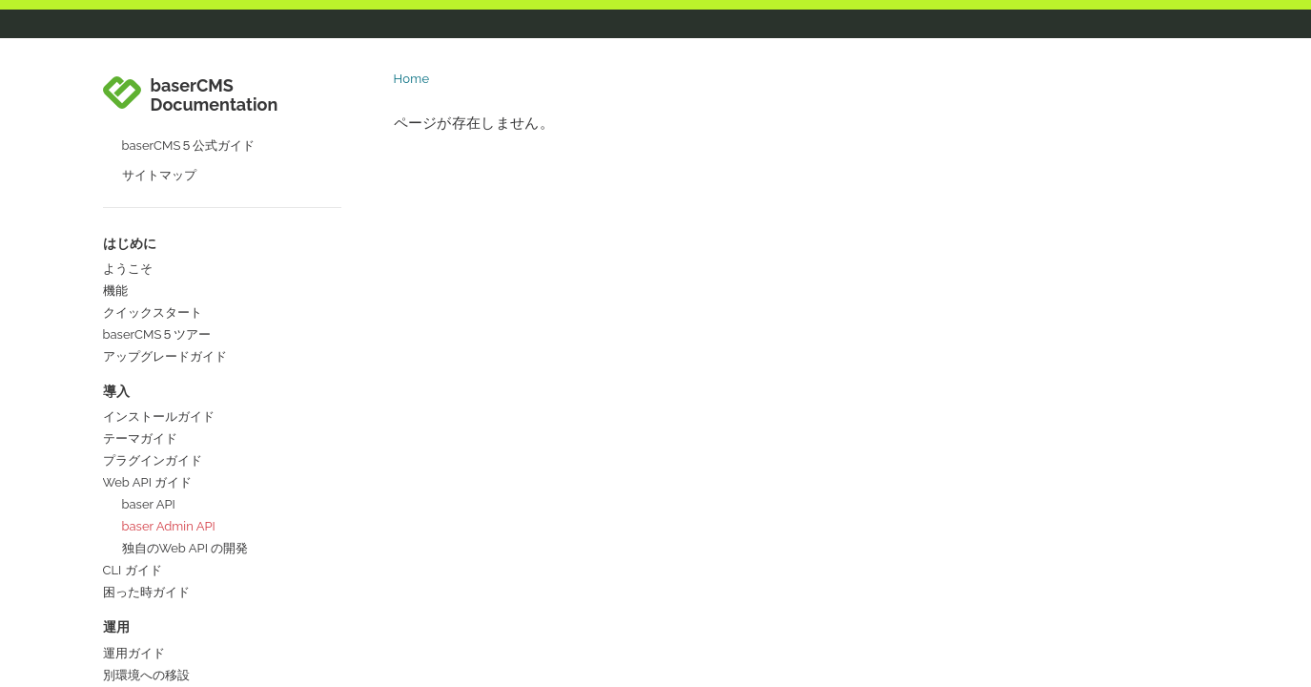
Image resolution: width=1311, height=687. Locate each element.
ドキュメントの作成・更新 (177, 586)
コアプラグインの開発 (165, 528)
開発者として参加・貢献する (183, 462)
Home (412, 79)
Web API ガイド (148, 107)
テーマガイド (140, 63)
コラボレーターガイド (165, 644)
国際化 (121, 608)
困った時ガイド (146, 217)
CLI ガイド (132, 195)
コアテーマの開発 (152, 506)
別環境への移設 (146, 300)
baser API (148, 129)
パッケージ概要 (146, 404)
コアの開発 (134, 484)
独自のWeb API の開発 (185, 173)
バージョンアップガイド (171, 322)
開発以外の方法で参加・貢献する (196, 564)
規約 (115, 426)
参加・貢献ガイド (152, 382)
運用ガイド (134, 278)
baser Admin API (168, 151)
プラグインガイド (152, 85)
